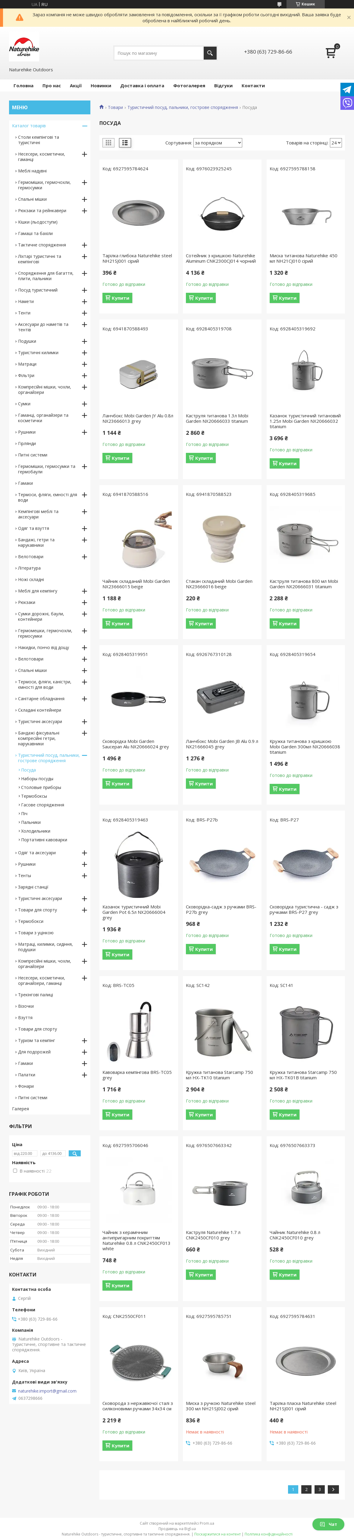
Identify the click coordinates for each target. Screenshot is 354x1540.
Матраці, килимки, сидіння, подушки (45, 946)
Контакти (253, 85)
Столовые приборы (41, 787)
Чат (328, 1524)
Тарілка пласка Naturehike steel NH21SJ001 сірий (303, 1405)
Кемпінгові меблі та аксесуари (38, 514)
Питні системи (32, 455)
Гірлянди (27, 443)
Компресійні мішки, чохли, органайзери (44, 389)
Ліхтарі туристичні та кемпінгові (39, 258)
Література (29, 568)
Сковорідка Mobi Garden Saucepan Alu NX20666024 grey (135, 743)
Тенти (24, 313)
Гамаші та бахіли (35, 233)
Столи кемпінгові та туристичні (38, 139)
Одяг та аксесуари (37, 852)
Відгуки (223, 85)
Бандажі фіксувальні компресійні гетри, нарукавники (38, 738)
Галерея (20, 1109)
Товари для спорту (37, 910)
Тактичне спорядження (42, 245)
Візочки (26, 1006)
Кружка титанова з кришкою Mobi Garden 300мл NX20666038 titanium (305, 746)
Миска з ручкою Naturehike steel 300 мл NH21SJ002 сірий (220, 1405)
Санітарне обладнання (41, 698)
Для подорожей (34, 1052)
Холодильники (35, 831)
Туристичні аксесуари (40, 721)
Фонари (26, 1086)
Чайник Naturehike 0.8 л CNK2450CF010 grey (295, 1234)
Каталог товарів (29, 125)
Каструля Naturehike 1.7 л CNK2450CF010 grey (213, 1234)
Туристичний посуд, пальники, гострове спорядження (182, 107)
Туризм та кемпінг (36, 1040)
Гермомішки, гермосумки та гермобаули (46, 469)
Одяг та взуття (33, 528)
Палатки (26, 1075)
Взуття (25, 1017)
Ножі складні (31, 579)
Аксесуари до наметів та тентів (43, 326)
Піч (24, 813)
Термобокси (30, 921)
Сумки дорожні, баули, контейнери (41, 616)
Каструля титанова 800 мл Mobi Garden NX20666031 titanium (304, 583)
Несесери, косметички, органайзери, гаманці (41, 980)
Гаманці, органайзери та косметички (43, 417)
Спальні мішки (32, 199)
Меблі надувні (32, 171)
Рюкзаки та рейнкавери (42, 210)
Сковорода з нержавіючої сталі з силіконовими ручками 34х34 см (137, 1405)
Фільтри (26, 375)
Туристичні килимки (38, 352)
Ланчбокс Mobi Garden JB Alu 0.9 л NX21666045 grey (222, 743)
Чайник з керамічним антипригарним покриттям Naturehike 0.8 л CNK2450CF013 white (136, 1240)
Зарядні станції (33, 887)
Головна (23, 85)
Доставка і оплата (142, 85)
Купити (120, 298)
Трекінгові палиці (35, 994)
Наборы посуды (37, 778)
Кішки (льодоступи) (38, 222)
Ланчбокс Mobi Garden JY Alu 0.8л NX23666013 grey (137, 418)
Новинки (101, 85)
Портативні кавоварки (44, 840)
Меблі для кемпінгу (37, 591)
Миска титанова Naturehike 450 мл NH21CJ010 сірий (303, 258)
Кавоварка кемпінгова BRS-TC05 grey (137, 1074)
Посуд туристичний (38, 290)
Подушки (27, 341)
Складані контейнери (39, 710)
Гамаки (25, 483)
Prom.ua (207, 1523)
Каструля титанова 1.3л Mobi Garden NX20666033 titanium (217, 418)
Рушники (27, 432)
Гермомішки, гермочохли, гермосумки (44, 184)
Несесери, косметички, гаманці (41, 156)
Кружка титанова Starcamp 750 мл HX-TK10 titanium (219, 1074)
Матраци (27, 364)
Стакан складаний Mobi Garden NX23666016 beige (219, 583)
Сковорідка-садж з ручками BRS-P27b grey (221, 909)
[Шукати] (210, 53)
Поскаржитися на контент (217, 1534)
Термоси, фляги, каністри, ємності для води (44, 684)
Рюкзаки (26, 602)
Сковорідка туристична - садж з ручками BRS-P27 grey (304, 909)
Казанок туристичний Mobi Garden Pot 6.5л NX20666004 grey (133, 912)
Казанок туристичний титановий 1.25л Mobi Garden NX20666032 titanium (305, 421)
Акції (76, 85)
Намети (26, 301)
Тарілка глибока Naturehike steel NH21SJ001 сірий (137, 258)
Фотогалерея (189, 85)
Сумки (24, 404)
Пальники (31, 822)
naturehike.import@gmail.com (47, 1391)
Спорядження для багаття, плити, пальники (46, 275)
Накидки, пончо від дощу (43, 647)
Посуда (28, 770)
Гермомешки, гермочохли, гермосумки (45, 633)
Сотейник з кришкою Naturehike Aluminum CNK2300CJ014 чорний (221, 258)
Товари (115, 107)
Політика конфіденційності (269, 1534)
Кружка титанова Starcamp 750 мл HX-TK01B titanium (303, 1074)
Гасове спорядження (42, 805)
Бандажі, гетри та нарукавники (36, 542)
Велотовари (30, 556)
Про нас (51, 85)
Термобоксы (34, 796)
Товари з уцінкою (36, 932)
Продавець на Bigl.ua (177, 1528)
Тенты (24, 875)
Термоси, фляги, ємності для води (47, 497)
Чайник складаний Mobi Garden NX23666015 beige (136, 583)
